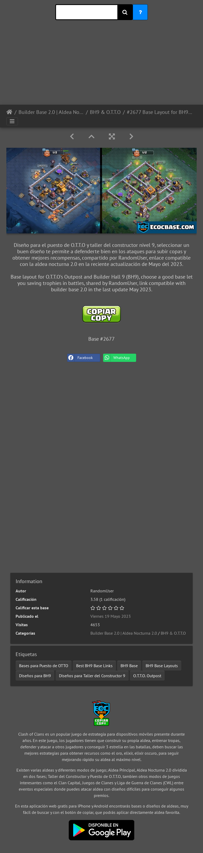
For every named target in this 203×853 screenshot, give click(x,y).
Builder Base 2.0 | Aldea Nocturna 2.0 (51, 112)
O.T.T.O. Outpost (147, 675)
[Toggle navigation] (12, 121)
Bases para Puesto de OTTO (43, 665)
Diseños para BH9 (35, 675)
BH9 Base (129, 665)
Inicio (9, 112)
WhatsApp (116, 358)
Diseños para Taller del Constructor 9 (92, 675)
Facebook (80, 358)
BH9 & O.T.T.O (105, 112)
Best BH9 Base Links (94, 665)
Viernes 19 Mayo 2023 (110, 616)
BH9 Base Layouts (162, 665)
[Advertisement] (101, 68)
